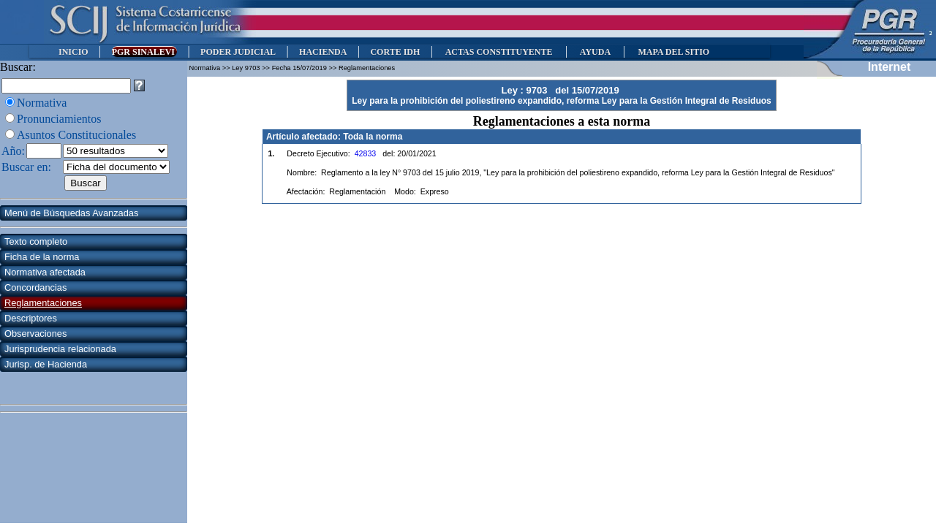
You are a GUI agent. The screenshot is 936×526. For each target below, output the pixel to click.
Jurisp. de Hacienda (45, 364)
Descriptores (30, 318)
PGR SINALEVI (144, 52)
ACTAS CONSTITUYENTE (498, 52)
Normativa (42, 102)
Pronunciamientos (59, 119)
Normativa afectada (45, 272)
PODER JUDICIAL (238, 52)
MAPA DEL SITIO (673, 52)
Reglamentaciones (43, 302)
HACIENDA (323, 52)
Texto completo (35, 241)
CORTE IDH (395, 52)
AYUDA (595, 52)
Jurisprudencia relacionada (60, 348)
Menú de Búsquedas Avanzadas (71, 212)
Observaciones (35, 333)
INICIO (73, 52)
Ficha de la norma (41, 256)
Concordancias (35, 287)
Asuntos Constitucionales (76, 135)
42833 (366, 153)
